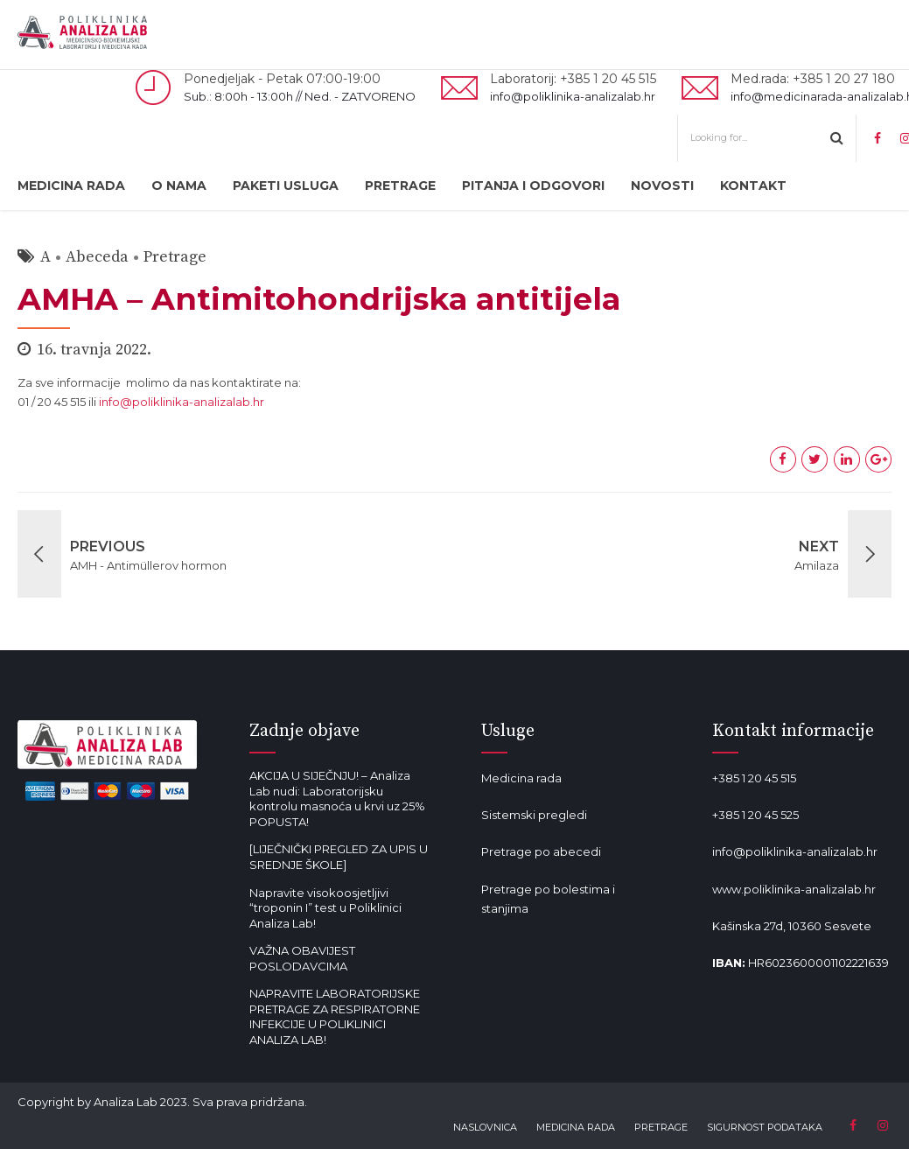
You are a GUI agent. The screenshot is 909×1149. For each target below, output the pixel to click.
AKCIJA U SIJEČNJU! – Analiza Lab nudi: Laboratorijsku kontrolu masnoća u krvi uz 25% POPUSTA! (337, 798)
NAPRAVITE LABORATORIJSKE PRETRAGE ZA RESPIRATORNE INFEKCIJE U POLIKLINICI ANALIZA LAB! (334, 1016)
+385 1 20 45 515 (754, 778)
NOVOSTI (662, 185)
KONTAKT (753, 185)
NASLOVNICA (485, 1127)
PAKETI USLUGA (286, 185)
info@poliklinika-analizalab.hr (181, 402)
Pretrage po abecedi (541, 851)
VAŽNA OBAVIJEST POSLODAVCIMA (302, 958)
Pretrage (174, 257)
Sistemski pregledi (534, 815)
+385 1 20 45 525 (755, 815)
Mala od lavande (528, 945)
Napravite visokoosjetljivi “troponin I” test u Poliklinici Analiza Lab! (325, 908)
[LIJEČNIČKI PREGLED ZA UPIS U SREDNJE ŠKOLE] (338, 857)
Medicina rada (521, 778)
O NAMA (178, 185)
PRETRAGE (400, 185)
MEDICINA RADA (71, 185)
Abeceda (97, 257)
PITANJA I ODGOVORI (533, 185)
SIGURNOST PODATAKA (764, 1127)
